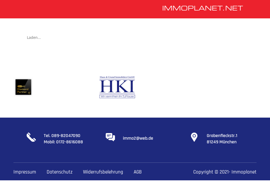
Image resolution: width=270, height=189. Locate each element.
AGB (138, 172)
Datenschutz (60, 172)
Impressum (24, 172)
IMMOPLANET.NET (202, 9)
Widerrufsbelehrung (103, 172)
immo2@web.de (138, 138)
